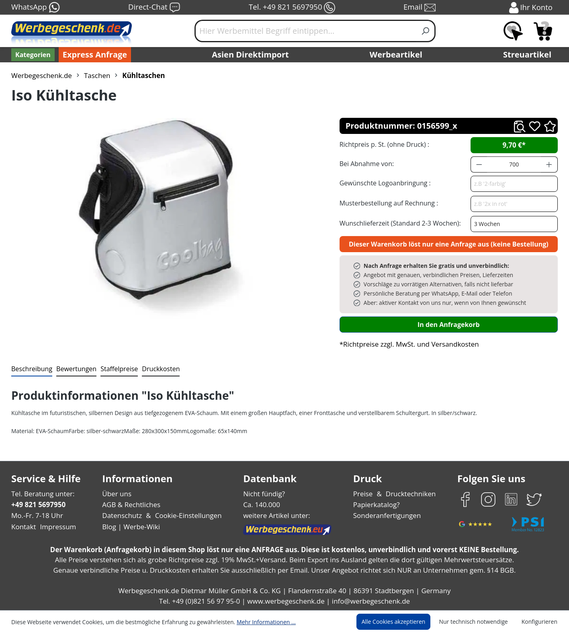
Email (420, 7)
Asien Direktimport (251, 54)
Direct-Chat (154, 7)
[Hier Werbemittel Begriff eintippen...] (305, 31)
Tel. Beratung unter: (41, 493)
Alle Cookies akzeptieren (401, 622)
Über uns (117, 493)
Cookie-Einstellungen (186, 515)
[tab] (31, 369)
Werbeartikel (397, 54)
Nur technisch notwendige (478, 622)
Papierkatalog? (377, 504)
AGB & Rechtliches (132, 504)
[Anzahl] (514, 164)
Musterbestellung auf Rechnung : (387, 202)
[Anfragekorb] (543, 31)
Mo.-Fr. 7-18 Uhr (36, 515)
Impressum (55, 526)
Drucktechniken (409, 493)
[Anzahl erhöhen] (549, 164)
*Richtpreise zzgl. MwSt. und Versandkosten (407, 344)
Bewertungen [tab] (73, 368)
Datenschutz (122, 515)
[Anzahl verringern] (479, 164)
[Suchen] (426, 31)
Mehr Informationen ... (255, 622)
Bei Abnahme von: (366, 163)
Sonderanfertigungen (386, 515)
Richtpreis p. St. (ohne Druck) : (384, 144)
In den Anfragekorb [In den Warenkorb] (448, 324)
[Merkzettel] (513, 31)
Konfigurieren (540, 622)
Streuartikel (529, 54)
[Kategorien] (32, 54)
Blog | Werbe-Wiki (130, 526)
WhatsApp (35, 7)
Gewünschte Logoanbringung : (383, 182)
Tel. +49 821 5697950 (291, 7)
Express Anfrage (93, 54)
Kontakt (23, 526)
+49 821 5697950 (38, 504)
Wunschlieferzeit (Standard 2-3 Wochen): (398, 223)
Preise (364, 493)
